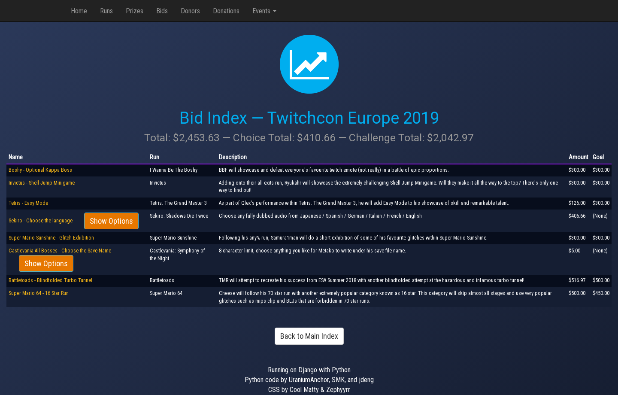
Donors (190, 11)
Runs (106, 11)
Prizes (134, 11)
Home (79, 11)
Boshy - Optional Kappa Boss (40, 170)
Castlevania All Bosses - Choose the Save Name (60, 251)
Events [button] (264, 11)
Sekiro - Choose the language (41, 221)
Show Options (111, 220)
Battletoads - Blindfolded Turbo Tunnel (50, 280)
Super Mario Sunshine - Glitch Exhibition (51, 238)
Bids (162, 11)
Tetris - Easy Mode (28, 203)
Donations (226, 11)
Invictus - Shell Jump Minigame (42, 183)
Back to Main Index (309, 335)
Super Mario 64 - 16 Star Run (39, 293)
